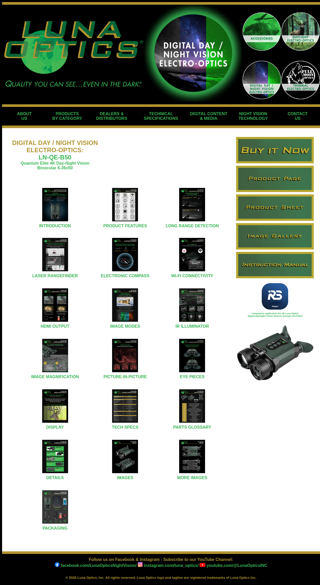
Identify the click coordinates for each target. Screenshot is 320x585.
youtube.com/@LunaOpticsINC (233, 565)
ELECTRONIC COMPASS (125, 276)
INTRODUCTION (55, 226)
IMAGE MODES (125, 326)
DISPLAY (55, 427)
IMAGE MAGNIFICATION (55, 377)
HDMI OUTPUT (55, 326)
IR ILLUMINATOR (192, 326)
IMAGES (125, 478)
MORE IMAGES (192, 478)
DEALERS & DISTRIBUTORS (111, 116)
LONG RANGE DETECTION (192, 226)
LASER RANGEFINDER (55, 276)
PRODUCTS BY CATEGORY (67, 116)
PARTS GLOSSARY (192, 427)
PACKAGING (55, 528)
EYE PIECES (192, 377)
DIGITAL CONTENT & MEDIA (208, 116)
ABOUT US (24, 116)
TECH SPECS (125, 427)
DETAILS (55, 478)
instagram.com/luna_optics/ (168, 565)
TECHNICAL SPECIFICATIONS (161, 116)
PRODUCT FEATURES (125, 226)
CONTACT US (298, 116)
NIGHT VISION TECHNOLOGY (253, 116)
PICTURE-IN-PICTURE (125, 377)
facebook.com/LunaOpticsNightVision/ (96, 565)
